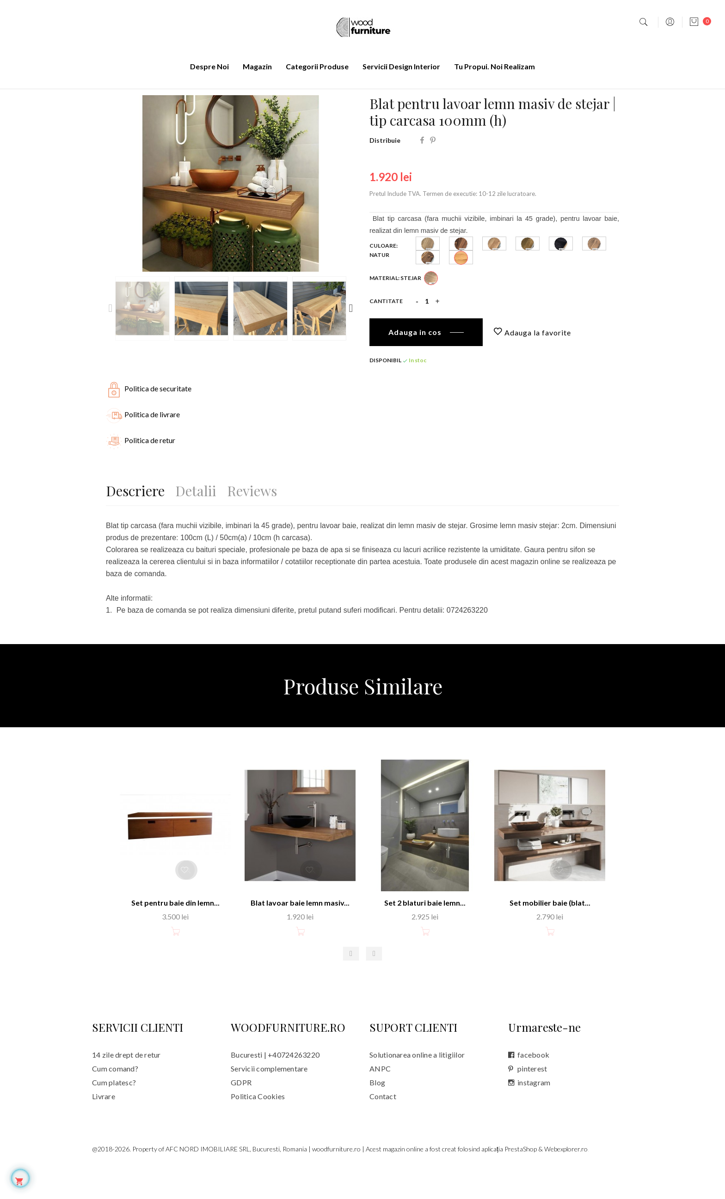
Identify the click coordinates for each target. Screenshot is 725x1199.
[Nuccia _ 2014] (428, 291)
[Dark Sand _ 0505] (428, 277)
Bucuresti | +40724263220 (275, 1084)
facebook (533, 1084)
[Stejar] (431, 311)
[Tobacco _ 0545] (528, 277)
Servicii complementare (269, 1098)
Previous (110, 339)
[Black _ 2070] (561, 277)
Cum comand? (115, 1098)
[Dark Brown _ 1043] (461, 277)
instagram (533, 1112)
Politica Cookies (258, 1126)
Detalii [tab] (200, 520)
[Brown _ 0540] (594, 277)
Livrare (103, 1126)
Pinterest (433, 171)
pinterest (532, 1098)
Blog (377, 1112)
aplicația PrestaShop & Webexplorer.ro (534, 1179)
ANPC (380, 1098)
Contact (382, 1126)
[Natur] (461, 291)
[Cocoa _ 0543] (494, 277)
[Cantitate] (427, 332)
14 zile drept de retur (126, 1084)
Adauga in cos (415, 363)
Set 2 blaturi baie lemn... (425, 932)
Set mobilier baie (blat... (550, 932)
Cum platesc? (114, 1112)
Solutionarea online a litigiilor (417, 1084)
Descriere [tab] (135, 520)
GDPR (241, 1112)
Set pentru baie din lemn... (175, 932)
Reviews (261, 520)
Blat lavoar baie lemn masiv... (300, 932)
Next (351, 339)
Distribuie (422, 171)
